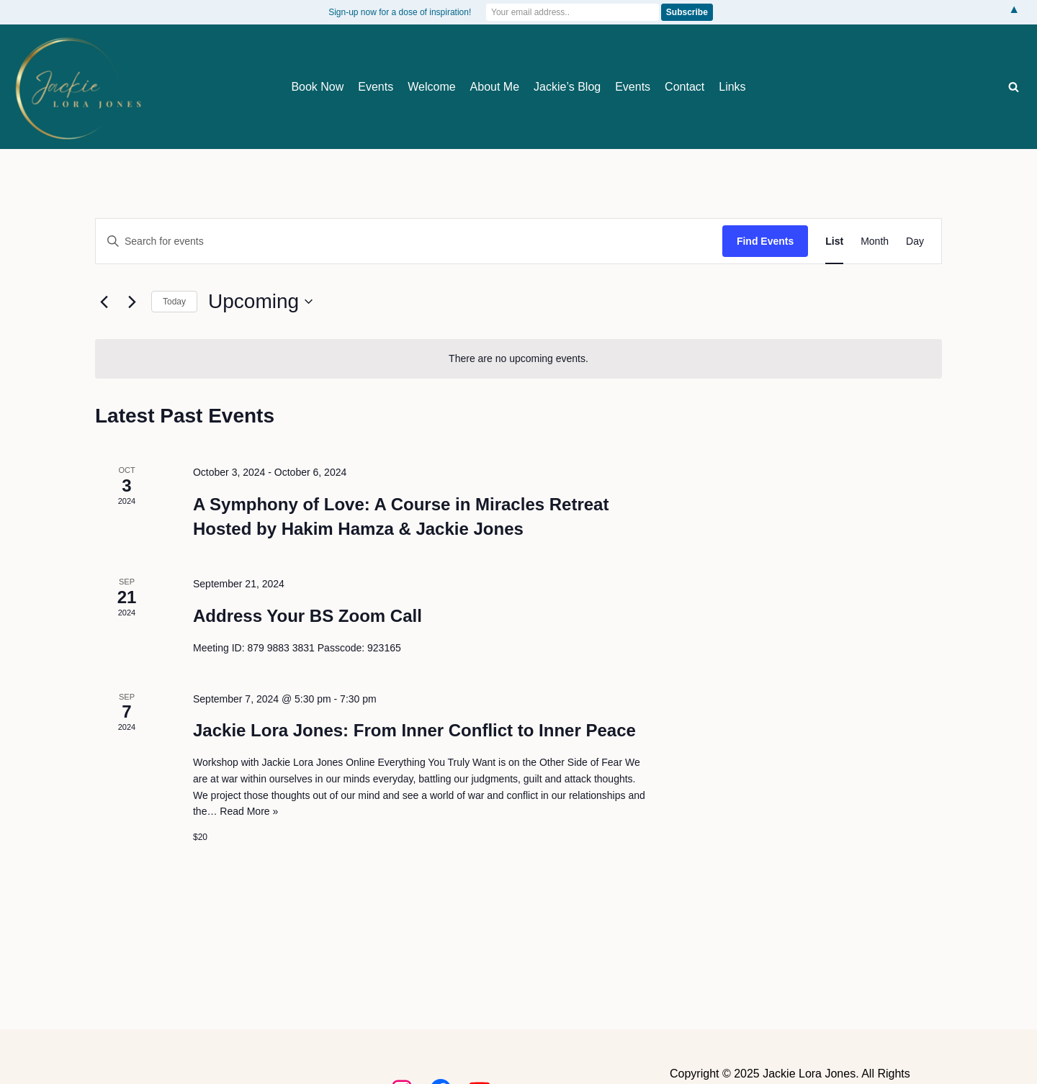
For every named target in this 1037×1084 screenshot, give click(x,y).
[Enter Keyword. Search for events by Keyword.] (409, 241)
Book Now (317, 87)
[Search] (1013, 86)
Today (174, 302)
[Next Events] (131, 301)
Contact (684, 87)
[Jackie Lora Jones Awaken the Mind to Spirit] (77, 88)
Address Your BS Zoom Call (307, 615)
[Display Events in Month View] (875, 241)
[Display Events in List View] (834, 241)
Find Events (765, 241)
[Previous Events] (103, 301)
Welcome (431, 87)
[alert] (518, 359)
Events (375, 87)
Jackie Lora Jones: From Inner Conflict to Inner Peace (414, 730)
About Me (494, 87)
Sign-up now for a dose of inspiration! (399, 12)
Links (732, 87)
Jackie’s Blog (567, 87)
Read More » (249, 811)
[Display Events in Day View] (915, 241)
